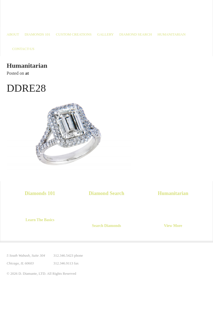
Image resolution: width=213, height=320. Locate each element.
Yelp (201, 258)
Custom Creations (74, 34)
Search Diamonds (106, 226)
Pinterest (155, 258)
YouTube (190, 258)
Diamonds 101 (37, 34)
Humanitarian (172, 34)
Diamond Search (135, 34)
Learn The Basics (40, 220)
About (13, 34)
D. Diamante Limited (60, 13)
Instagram (167, 258)
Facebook (178, 258)
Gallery (105, 34)
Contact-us (23, 49)
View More (173, 226)
